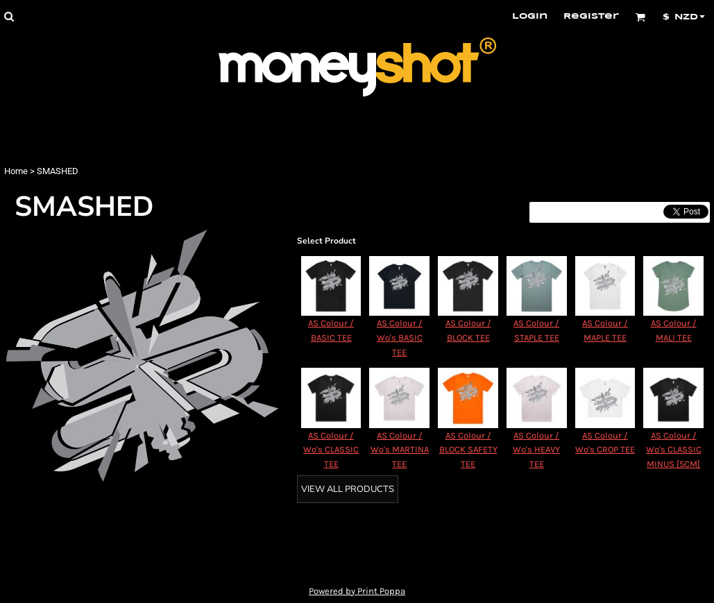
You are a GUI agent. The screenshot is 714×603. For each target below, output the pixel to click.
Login (529, 16)
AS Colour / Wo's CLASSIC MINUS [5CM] (674, 450)
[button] (8, 16)
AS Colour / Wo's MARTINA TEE (400, 450)
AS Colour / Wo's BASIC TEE (400, 337)
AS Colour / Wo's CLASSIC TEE (331, 450)
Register (591, 16)
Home (16, 171)
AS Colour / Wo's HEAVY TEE (536, 450)
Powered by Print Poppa (357, 591)
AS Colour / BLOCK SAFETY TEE (468, 450)
